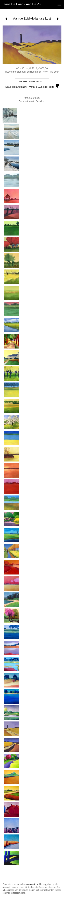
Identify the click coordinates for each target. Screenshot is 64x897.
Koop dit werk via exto (32, 82)
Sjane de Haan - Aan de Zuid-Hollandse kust (24, 4)
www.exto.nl (32, 884)
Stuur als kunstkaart (32, 86)
